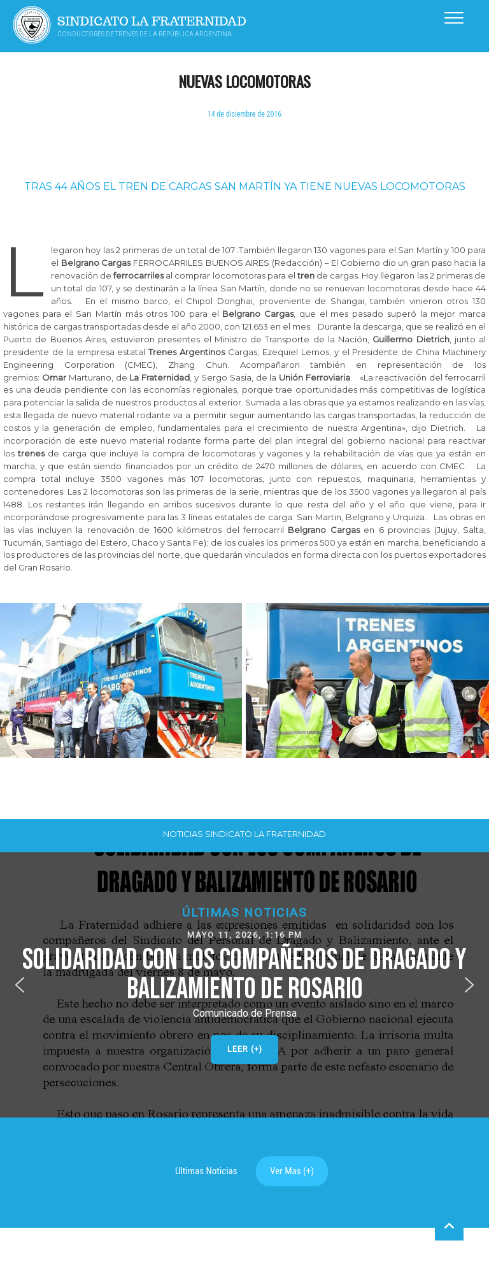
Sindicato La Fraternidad (151, 21)
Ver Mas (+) (292, 1171)
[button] (244, 984)
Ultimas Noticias (206, 1171)
